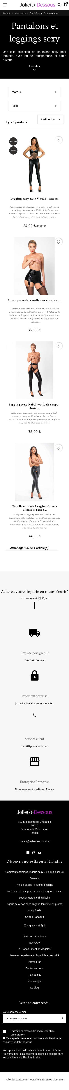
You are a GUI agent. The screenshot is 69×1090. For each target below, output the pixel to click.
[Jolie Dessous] (37, 5)
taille (15, 105)
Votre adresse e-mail (14, 1012)
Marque (17, 92)
